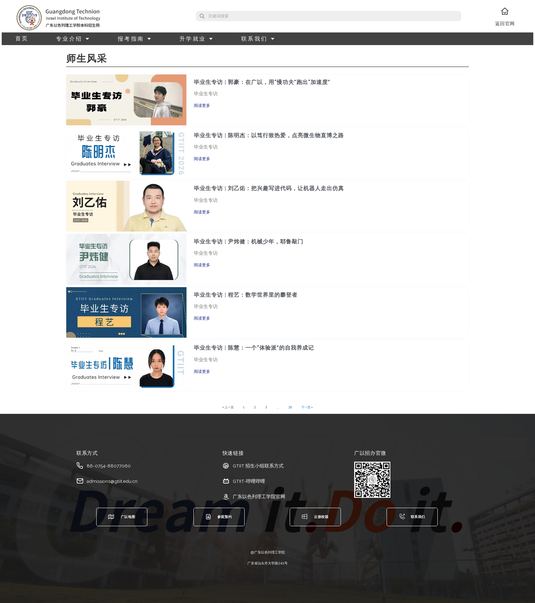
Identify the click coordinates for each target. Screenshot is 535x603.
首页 (22, 38)
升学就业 (196, 39)
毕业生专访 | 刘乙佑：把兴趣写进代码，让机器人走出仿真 (269, 188)
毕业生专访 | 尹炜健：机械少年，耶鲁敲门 (248, 241)
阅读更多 (202, 105)
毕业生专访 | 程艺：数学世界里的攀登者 (246, 295)
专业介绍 (73, 39)
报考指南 (135, 39)
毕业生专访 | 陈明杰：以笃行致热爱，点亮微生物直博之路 (269, 135)
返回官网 (505, 23)
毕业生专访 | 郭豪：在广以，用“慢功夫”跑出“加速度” (262, 82)
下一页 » (307, 407)
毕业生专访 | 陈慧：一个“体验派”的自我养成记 (254, 348)
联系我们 (258, 39)
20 (290, 407)
